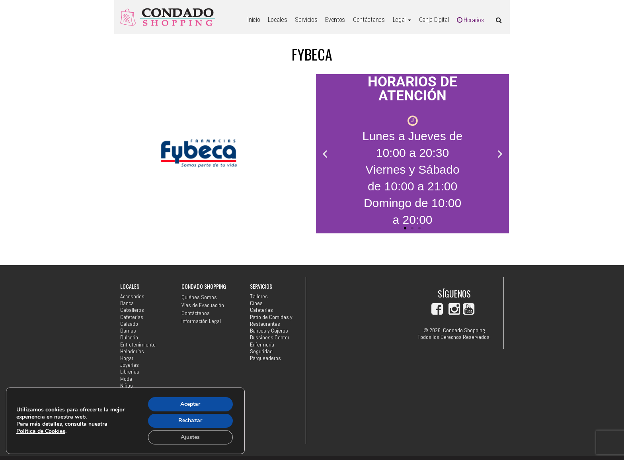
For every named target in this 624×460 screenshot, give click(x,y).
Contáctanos (368, 19)
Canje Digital (434, 19)
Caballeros (132, 310)
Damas (128, 330)
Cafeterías (131, 317)
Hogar (126, 358)
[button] (325, 154)
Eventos (335, 19)
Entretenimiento (138, 344)
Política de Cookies (40, 431)
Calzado (129, 324)
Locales (277, 19)
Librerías (129, 371)
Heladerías (132, 351)
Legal (402, 19)
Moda (126, 379)
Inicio (254, 19)
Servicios (306, 19)
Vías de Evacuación (202, 305)
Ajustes (190, 437)
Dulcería (129, 337)
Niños (126, 385)
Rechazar (190, 420)
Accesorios (132, 296)
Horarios (470, 20)
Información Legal (201, 321)
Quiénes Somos (199, 297)
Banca (127, 303)
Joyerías (129, 365)
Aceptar (190, 403)
